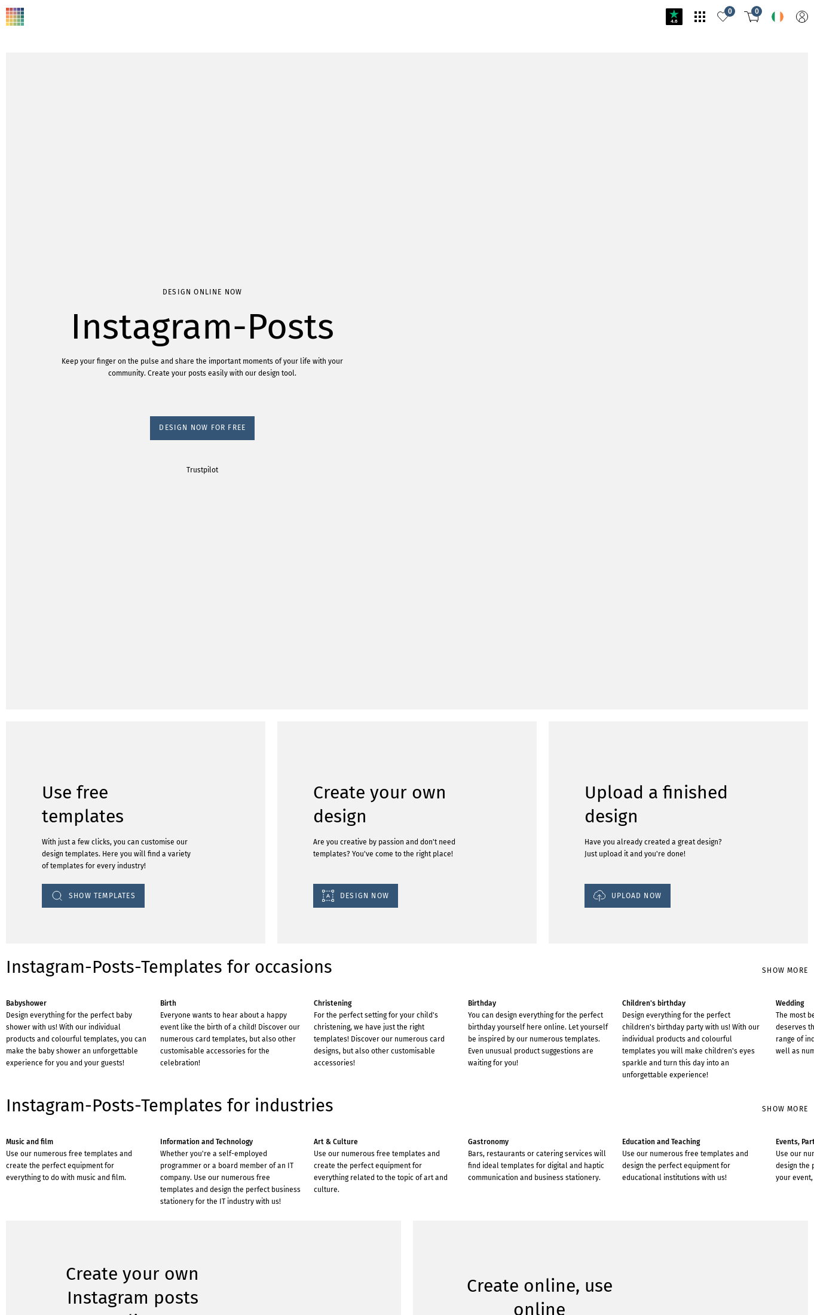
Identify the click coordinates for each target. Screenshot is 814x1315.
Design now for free (39, 115)
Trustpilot (19, 127)
